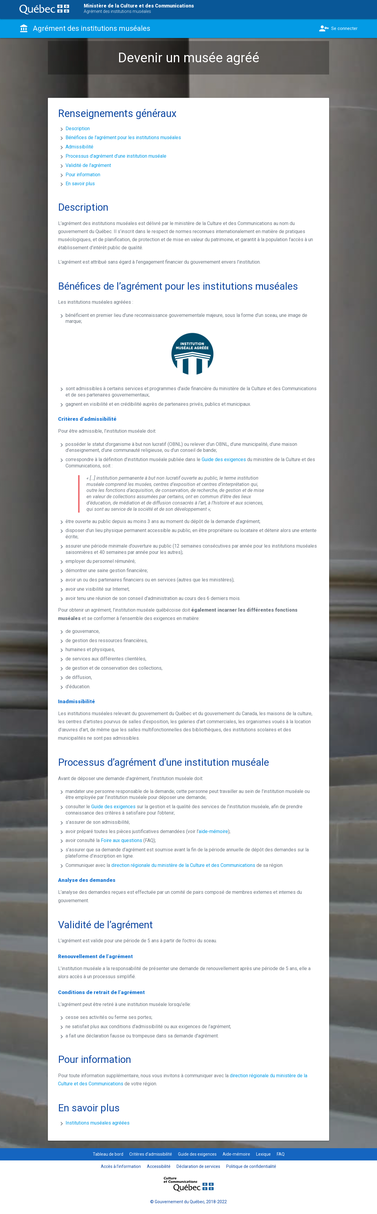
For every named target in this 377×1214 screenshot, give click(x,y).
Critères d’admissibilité (150, 1154)
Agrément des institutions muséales (117, 11)
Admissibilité (79, 147)
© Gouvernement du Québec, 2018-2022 (188, 1201)
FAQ (281, 1154)
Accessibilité (159, 1166)
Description (78, 128)
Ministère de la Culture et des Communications (139, 6)
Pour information (83, 174)
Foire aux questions (121, 840)
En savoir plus (80, 183)
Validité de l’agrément (88, 165)
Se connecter (338, 28)
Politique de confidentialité (251, 1166)
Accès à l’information (121, 1166)
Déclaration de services (198, 1166)
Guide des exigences (224, 459)
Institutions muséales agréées (98, 1123)
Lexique (263, 1154)
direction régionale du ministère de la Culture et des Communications (183, 865)
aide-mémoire (213, 831)
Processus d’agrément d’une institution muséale (116, 156)
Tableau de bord (108, 1154)
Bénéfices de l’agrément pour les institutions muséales (123, 137)
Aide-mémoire (236, 1154)
